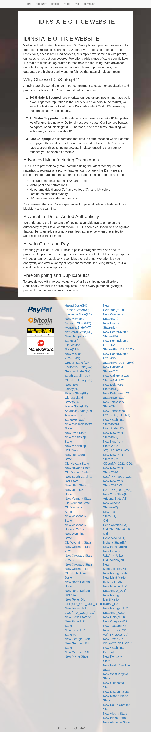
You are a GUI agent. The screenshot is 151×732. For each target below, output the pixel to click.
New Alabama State (116, 722)
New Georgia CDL (77, 652)
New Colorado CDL (78, 568)
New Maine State (76, 656)
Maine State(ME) (76, 406)
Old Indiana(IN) (113, 560)
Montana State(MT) (78, 327)
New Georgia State (78, 639)
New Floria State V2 (78, 617)
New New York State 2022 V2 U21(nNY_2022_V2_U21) (120, 485)
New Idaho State (114, 718)
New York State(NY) (116, 494)
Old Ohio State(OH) (116, 529)
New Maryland (74, 318)
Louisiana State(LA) (78, 314)
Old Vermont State (77, 503)
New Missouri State (116, 691)
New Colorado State (78, 564)
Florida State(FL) (76, 393)
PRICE (66, 4)
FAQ (77, 4)
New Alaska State (115, 713)
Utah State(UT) (113, 428)
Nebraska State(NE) (78, 332)
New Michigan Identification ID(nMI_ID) (112, 599)
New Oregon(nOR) (116, 621)
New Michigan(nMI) (116, 573)
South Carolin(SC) (77, 375)
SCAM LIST (89, 4)
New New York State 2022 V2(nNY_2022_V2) (116, 446)
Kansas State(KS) (77, 310)
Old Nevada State (77, 463)
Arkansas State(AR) (78, 411)
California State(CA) (78, 367)
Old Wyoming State (78, 542)
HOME (28, 4)
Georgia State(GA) (77, 371)
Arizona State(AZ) (115, 498)
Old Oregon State (77, 472)
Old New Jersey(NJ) (78, 380)
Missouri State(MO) (78, 323)
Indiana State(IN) (114, 542)
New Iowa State (75, 433)
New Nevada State (77, 468)
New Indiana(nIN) (115, 546)
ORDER (55, 4)
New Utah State (75, 485)
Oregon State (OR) (78, 362)
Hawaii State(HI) (76, 305)
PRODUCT (41, 4)
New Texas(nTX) (114, 625)
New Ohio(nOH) (114, 617)
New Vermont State (78, 498)
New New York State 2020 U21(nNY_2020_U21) (118, 472)
